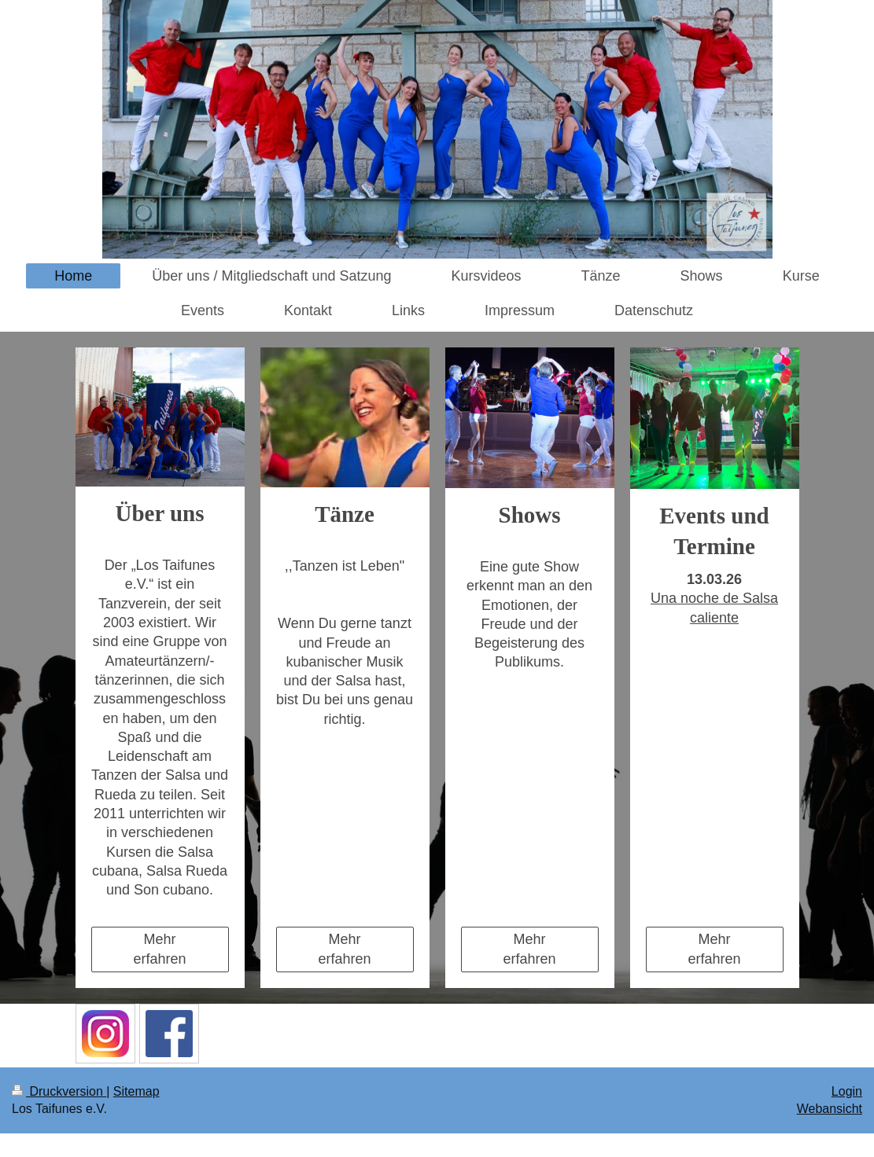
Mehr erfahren (159, 948)
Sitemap (136, 1091)
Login (847, 1091)
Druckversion (59, 1091)
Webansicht (829, 1108)
